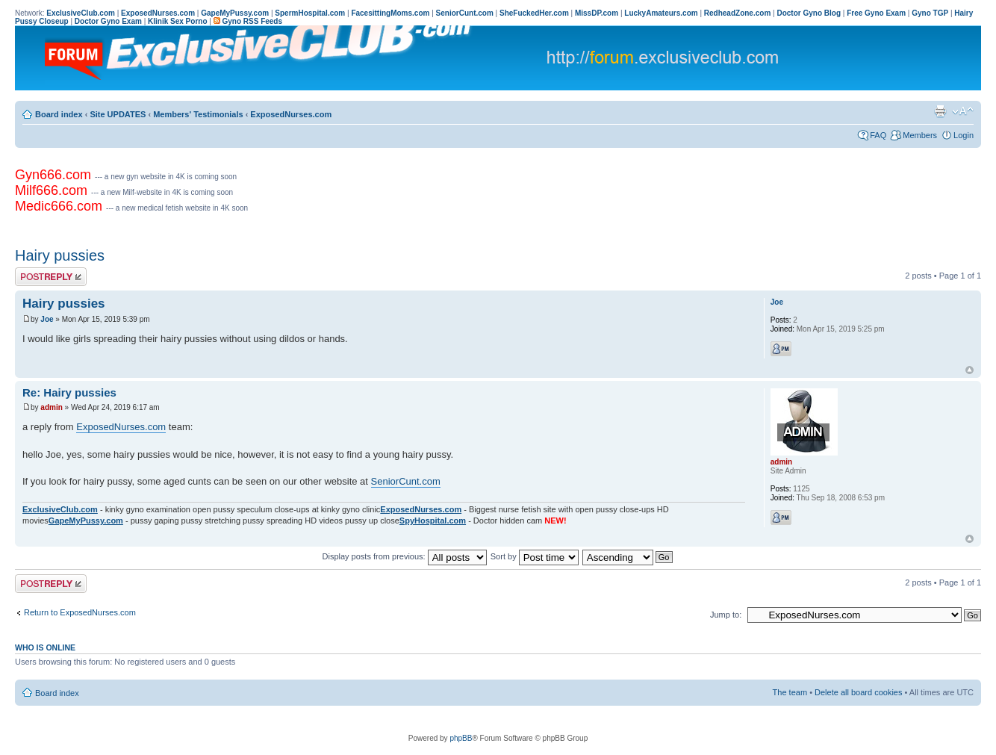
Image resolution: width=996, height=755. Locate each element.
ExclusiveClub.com (60, 509)
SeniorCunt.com (406, 481)
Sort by (535, 556)
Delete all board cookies (858, 692)
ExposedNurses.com (291, 114)
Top (969, 370)
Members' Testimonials (198, 114)
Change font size (963, 111)
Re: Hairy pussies (69, 392)
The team (790, 692)
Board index (59, 114)
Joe (46, 319)
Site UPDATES (118, 114)
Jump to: (725, 614)
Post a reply (51, 276)
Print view (940, 111)
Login (963, 135)
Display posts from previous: (405, 556)
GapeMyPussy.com (86, 520)
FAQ (878, 135)
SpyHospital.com (432, 520)
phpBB (460, 738)
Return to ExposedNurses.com (80, 612)
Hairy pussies (60, 255)
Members (920, 135)
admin (51, 407)
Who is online (45, 647)
